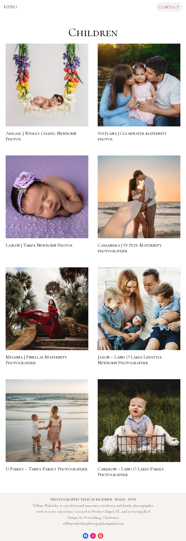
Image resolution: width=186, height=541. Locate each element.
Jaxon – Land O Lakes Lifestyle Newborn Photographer (130, 360)
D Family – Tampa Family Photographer (47, 469)
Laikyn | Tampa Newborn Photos (39, 245)
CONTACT (169, 7)
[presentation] (47, 85)
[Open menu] (10, 7)
